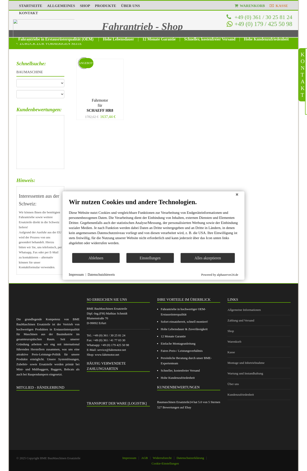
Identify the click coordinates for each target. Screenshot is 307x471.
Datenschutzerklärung (190, 458)
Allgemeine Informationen (244, 310)
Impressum (129, 458)
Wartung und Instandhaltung (245, 373)
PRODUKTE (105, 6)
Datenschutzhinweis (101, 274)
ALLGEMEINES (61, 6)
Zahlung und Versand (240, 320)
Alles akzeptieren (207, 258)
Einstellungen (150, 258)
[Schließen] (237, 195)
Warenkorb (234, 341)
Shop (230, 331)
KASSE (279, 6)
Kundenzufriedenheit (240, 394)
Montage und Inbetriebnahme (246, 363)
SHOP (85, 6)
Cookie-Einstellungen (165, 463)
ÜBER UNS (130, 6)
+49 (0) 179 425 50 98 (115, 345)
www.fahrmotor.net (107, 354)
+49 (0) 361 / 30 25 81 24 (262, 17)
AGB (144, 458)
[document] (153, 225)
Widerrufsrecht (162, 458)
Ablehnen (95, 258)
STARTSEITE (30, 6)
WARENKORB (250, 6)
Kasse (231, 352)
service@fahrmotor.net (111, 350)
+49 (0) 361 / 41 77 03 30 (109, 340)
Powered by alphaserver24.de (219, 274)
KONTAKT (28, 13)
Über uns (233, 384)
